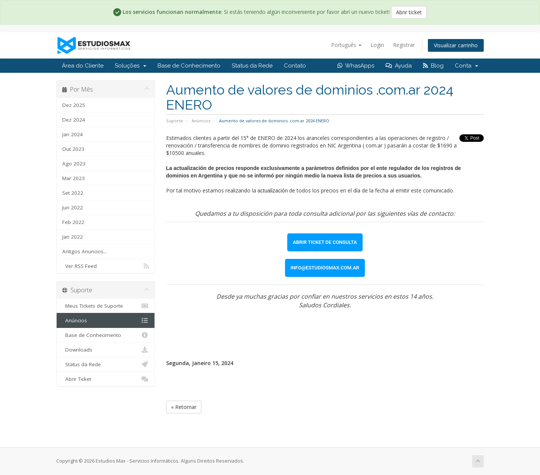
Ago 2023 (74, 163)
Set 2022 (72, 192)
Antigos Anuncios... (84, 251)
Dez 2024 (73, 119)
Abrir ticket (409, 12)
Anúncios (201, 120)
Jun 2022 (72, 207)
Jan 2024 (72, 134)
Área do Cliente (83, 65)
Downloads (105, 349)
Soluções (130, 65)
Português (346, 44)
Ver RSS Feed (105, 266)
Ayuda (399, 65)
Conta (466, 65)
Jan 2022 (72, 236)
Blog (433, 65)
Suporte (174, 120)
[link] (325, 242)
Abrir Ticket (105, 378)
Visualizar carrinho (456, 45)
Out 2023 (73, 149)
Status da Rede (252, 65)
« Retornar (183, 406)
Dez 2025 (73, 105)
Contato (295, 65)
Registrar (404, 44)
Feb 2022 (73, 222)
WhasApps (356, 65)
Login (377, 44)
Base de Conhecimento (189, 65)
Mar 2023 (73, 178)
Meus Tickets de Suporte (105, 305)
